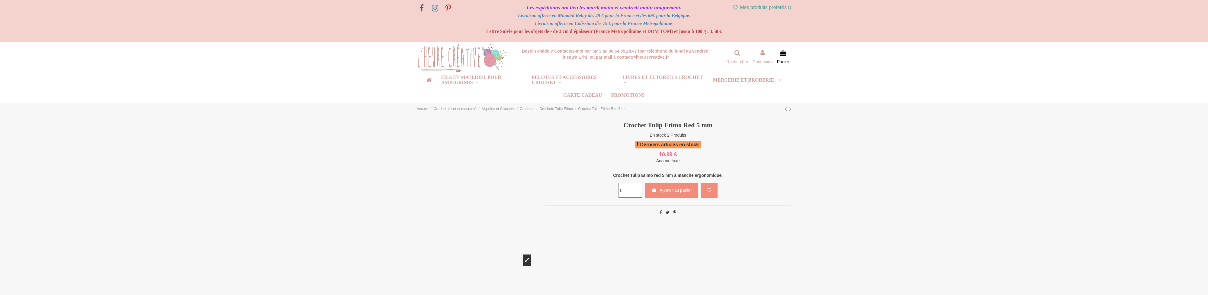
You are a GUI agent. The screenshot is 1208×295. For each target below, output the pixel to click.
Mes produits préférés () (761, 7)
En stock (658, 135)
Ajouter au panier (671, 190)
